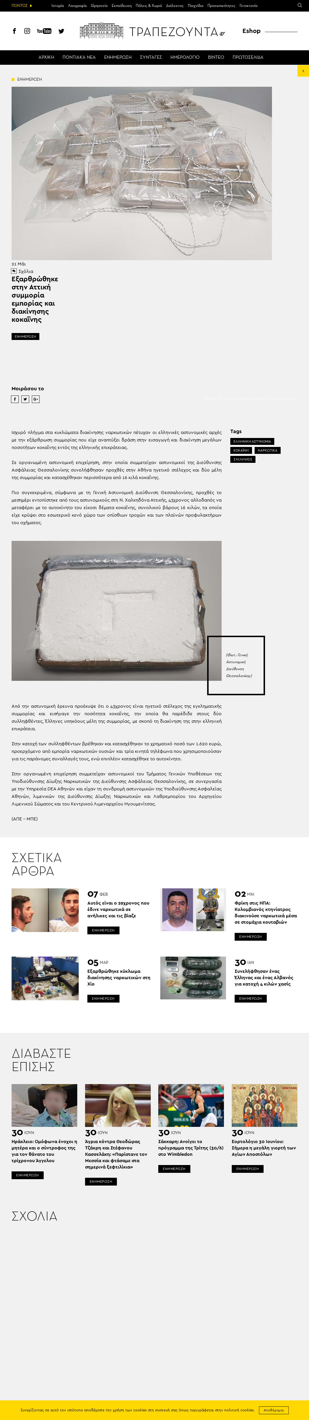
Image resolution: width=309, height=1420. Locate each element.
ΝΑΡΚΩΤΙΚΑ (267, 450)
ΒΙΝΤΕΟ (216, 57)
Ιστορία (58, 6)
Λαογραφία (77, 6)
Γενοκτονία (249, 6)
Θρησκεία (99, 6)
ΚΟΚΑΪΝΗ (241, 450)
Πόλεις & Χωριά (149, 6)
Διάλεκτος (175, 6)
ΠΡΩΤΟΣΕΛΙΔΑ (248, 57)
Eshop (251, 31)
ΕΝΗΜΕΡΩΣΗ (118, 57)
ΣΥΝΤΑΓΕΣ (151, 57)
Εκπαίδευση (122, 6)
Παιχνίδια (195, 6)
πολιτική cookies (239, 1410)
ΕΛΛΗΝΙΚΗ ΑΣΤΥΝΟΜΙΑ (252, 441)
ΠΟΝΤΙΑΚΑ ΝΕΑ (79, 57)
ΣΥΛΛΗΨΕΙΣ (242, 459)
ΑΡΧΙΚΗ (46, 57)
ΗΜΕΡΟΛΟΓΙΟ (185, 57)
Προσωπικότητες (221, 6)
